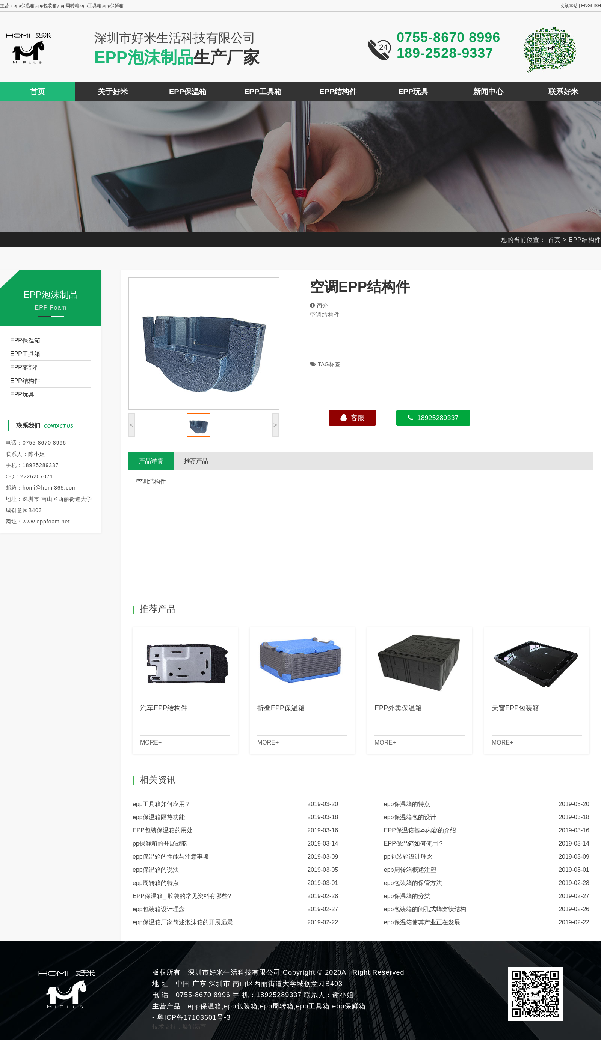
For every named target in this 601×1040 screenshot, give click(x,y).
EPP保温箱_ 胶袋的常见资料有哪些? (182, 896)
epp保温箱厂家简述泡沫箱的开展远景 (183, 922)
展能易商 (194, 1026)
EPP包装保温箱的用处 (163, 830)
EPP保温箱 (188, 91)
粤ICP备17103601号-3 (193, 1017)
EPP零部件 (25, 367)
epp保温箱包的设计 (410, 817)
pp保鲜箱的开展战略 (160, 843)
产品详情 (151, 461)
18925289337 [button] (433, 418)
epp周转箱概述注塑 (410, 870)
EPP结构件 (338, 91)
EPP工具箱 (263, 91)
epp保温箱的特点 (407, 804)
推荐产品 (196, 461)
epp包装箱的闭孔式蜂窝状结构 (425, 909)
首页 (37, 91)
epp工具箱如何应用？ (162, 804)
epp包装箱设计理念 (159, 909)
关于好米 (113, 91)
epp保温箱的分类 (407, 896)
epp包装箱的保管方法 (413, 883)
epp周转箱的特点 (156, 883)
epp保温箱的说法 (156, 870)
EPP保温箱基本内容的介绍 (420, 830)
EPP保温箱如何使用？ (414, 843)
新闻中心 (488, 91)
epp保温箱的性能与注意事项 (171, 856)
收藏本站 (569, 5)
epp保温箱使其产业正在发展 (422, 922)
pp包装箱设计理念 (408, 856)
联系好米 (563, 91)
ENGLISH (591, 5)
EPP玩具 (413, 91)
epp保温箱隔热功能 (159, 817)
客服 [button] (352, 418)
